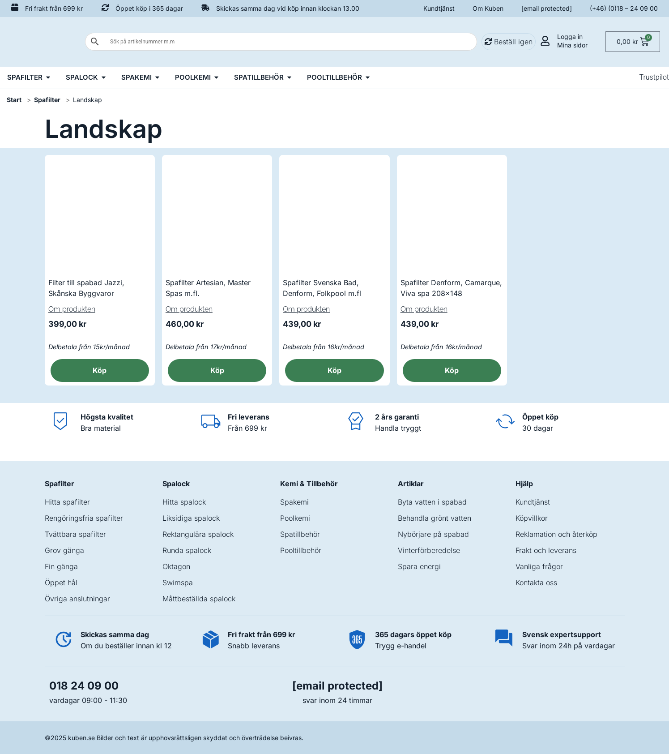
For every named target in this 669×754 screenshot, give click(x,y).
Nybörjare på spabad (433, 534)
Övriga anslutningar (77, 598)
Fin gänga (61, 566)
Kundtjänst (439, 8)
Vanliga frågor (539, 566)
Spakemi (294, 501)
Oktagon (176, 566)
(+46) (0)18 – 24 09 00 (624, 8)
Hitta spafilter (67, 501)
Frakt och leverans (546, 550)
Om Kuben (488, 8)
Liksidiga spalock (191, 518)
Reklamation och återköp (556, 534)
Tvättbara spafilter (75, 534)
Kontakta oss (536, 582)
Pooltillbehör (300, 550)
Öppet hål (61, 582)
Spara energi (419, 566)
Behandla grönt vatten (434, 518)
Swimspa (177, 582)
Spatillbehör (300, 534)
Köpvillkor (532, 518)
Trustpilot (654, 77)
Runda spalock (186, 550)
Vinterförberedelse (429, 550)
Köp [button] (100, 370)
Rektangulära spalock (198, 534)
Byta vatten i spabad (432, 501)
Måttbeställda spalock (198, 598)
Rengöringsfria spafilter (84, 518)
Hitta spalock (184, 501)
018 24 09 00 (84, 685)
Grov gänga (64, 550)
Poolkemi (295, 518)
